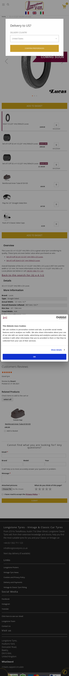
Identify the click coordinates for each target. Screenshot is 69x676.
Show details (56, 350)
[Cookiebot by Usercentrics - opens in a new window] (56, 317)
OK (34, 357)
